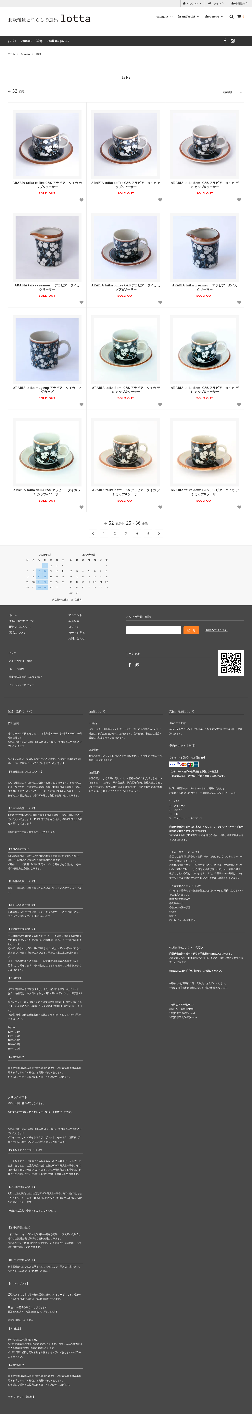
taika (39, 53)
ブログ (12, 651)
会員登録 (240, 3)
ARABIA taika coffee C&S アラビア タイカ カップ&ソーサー (47, 184)
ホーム (11, 53)
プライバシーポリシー (21, 674)
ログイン (216, 3)
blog (39, 40)
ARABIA (25, 53)
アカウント (192, 3)
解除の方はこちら (217, 628)
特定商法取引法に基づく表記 (26, 668)
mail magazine (58, 40)
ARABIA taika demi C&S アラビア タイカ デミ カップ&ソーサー (205, 184)
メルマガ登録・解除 (20, 656)
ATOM (19, 662)
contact (26, 40)
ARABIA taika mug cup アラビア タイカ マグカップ (47, 388)
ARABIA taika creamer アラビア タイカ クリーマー (48, 286)
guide (12, 40)
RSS (10, 662)
